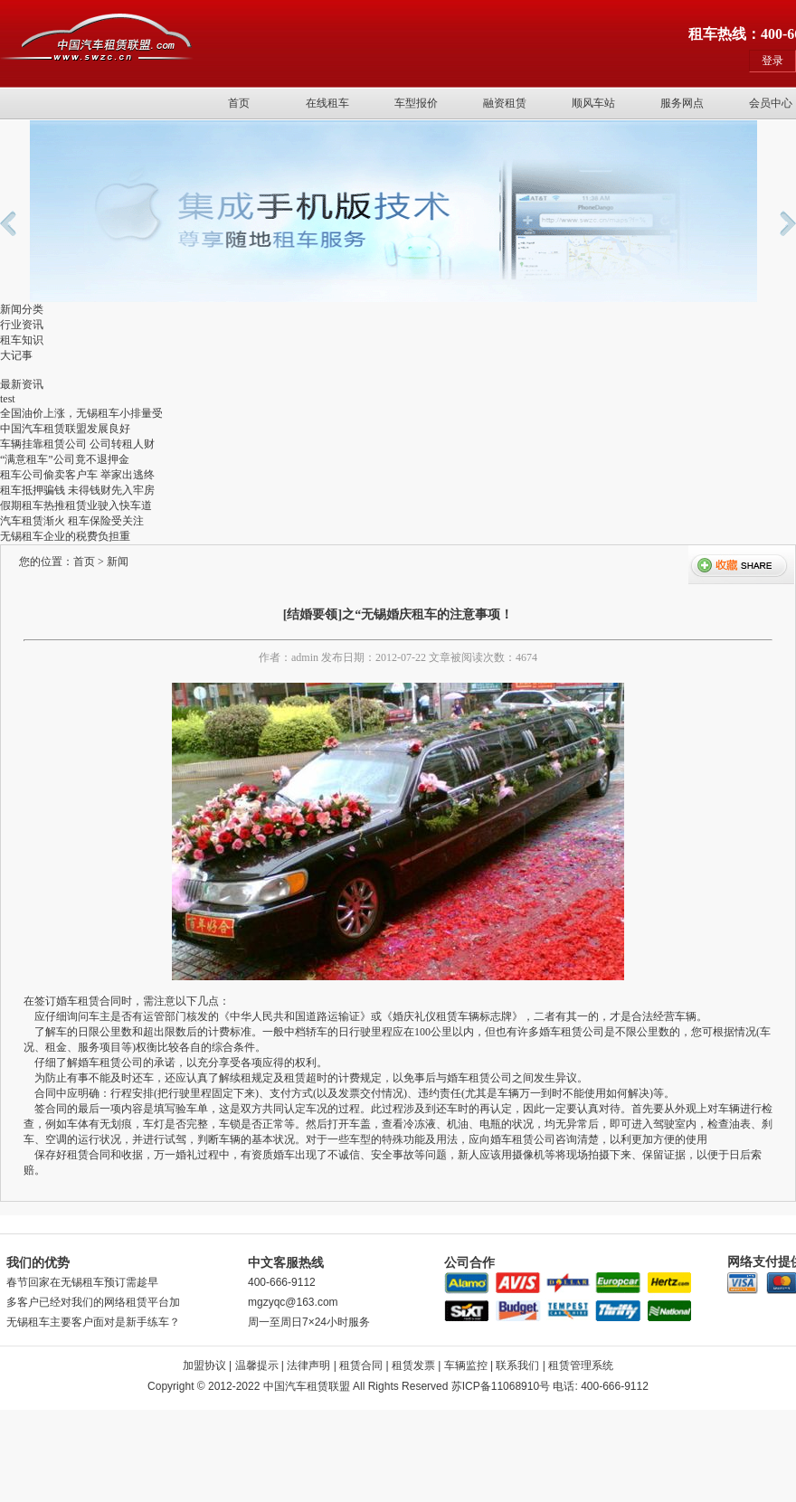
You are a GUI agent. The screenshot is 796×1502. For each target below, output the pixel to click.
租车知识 (21, 340)
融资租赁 (504, 103)
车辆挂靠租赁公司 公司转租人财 (77, 444)
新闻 (117, 561)
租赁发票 (413, 1365)
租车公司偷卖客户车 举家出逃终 (77, 474)
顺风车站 (593, 103)
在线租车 (327, 103)
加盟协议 (204, 1365)
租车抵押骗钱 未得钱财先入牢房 (77, 490)
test (7, 398)
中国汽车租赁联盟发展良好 (65, 428)
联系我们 (517, 1365)
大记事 (16, 355)
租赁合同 (361, 1365)
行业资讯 (21, 324)
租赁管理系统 (580, 1365)
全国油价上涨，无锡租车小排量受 (81, 413)
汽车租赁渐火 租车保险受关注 (72, 521)
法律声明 (308, 1365)
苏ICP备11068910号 (500, 1386)
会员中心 (770, 103)
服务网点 (682, 103)
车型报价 (416, 103)
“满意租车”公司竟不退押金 (64, 459)
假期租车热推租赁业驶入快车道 (76, 505)
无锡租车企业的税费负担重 (65, 536)
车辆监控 (466, 1365)
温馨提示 (257, 1365)
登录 (772, 60)
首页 (239, 103)
